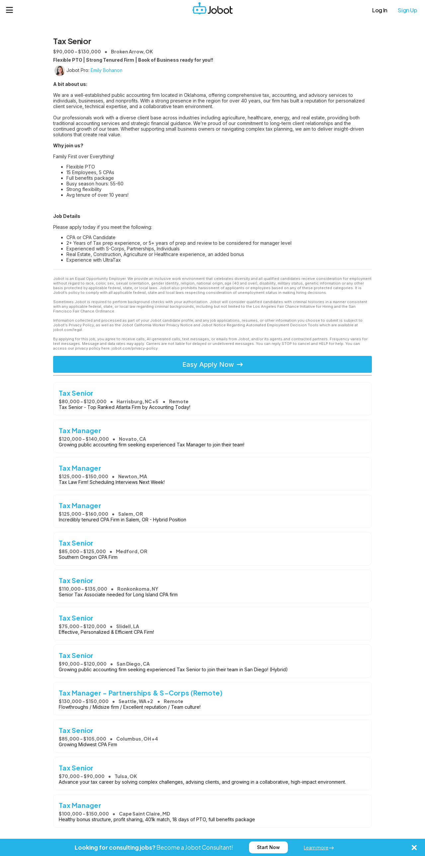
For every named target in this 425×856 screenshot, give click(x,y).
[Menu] (9, 10)
